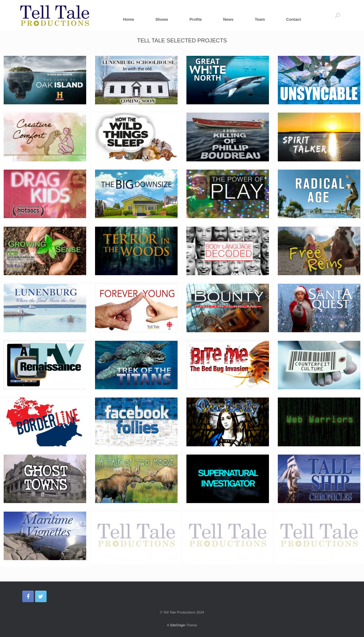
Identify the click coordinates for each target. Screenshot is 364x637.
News (228, 19)
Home (128, 19)
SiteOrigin (178, 625)
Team (260, 19)
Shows (161, 19)
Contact (293, 19)
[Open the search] (338, 15)
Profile (195, 19)
